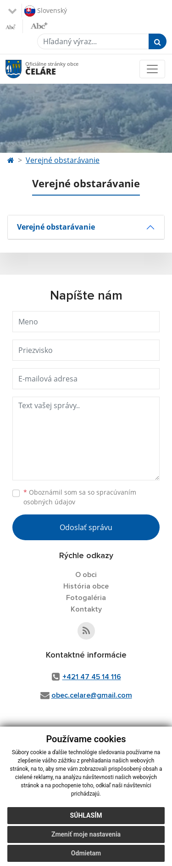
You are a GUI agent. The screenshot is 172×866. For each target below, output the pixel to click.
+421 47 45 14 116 (91, 677)
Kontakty (86, 609)
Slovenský (45, 11)
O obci (86, 574)
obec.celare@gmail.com (91, 695)
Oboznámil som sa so (79, 497)
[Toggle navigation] (152, 69)
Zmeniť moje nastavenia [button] (86, 834)
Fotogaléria (86, 597)
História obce (86, 586)
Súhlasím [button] (86, 815)
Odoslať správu (86, 527)
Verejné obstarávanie (63, 160)
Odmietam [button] (86, 853)
